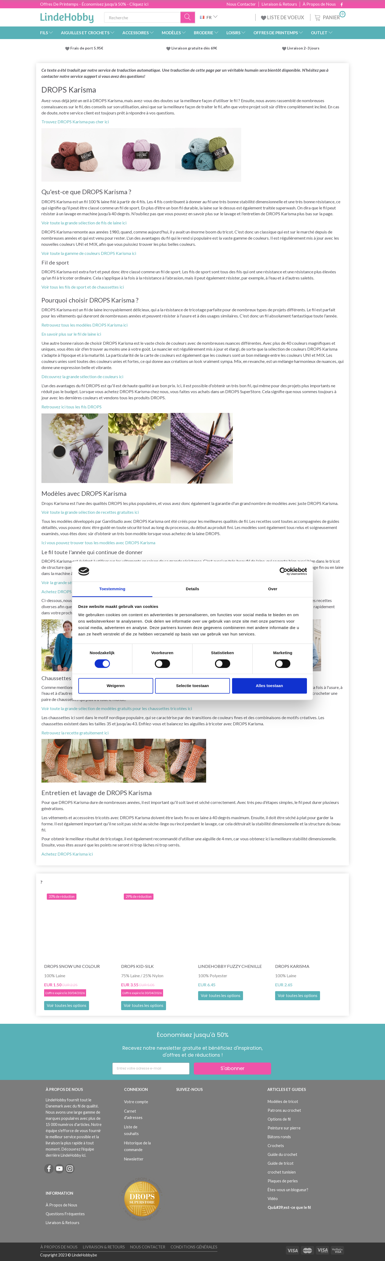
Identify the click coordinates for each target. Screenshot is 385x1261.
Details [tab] (192, 589)
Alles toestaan (269, 686)
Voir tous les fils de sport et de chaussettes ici (82, 286)
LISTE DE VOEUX (283, 17)
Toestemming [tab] (112, 589)
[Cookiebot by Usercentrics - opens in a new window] (283, 571)
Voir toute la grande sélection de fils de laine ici (83, 222)
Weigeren (116, 686)
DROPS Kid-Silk (137, 966)
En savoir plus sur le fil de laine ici (71, 333)
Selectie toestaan (192, 686)
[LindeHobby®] (67, 16)
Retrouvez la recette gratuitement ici (75, 732)
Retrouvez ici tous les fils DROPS (71, 406)
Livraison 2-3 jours (303, 48)
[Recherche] (187, 18)
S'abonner (233, 1068)
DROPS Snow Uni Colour (72, 966)
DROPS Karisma (292, 966)
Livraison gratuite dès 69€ (195, 48)
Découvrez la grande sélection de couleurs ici (82, 376)
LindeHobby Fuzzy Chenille (230, 966)
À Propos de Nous (319, 4)
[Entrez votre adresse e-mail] (151, 1069)
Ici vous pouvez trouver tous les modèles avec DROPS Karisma (98, 542)
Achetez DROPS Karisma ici (67, 853)
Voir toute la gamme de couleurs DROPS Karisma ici (88, 253)
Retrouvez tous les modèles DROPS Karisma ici (84, 324)
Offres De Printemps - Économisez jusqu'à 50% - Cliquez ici (94, 3)
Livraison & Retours (279, 4)
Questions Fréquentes (65, 1214)
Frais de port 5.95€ (86, 48)
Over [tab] (273, 589)
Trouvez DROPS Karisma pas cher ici (75, 121)
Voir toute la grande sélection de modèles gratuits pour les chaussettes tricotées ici (116, 708)
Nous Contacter (241, 4)
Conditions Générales (194, 1247)
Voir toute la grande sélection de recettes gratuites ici (90, 512)
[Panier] (329, 17)
